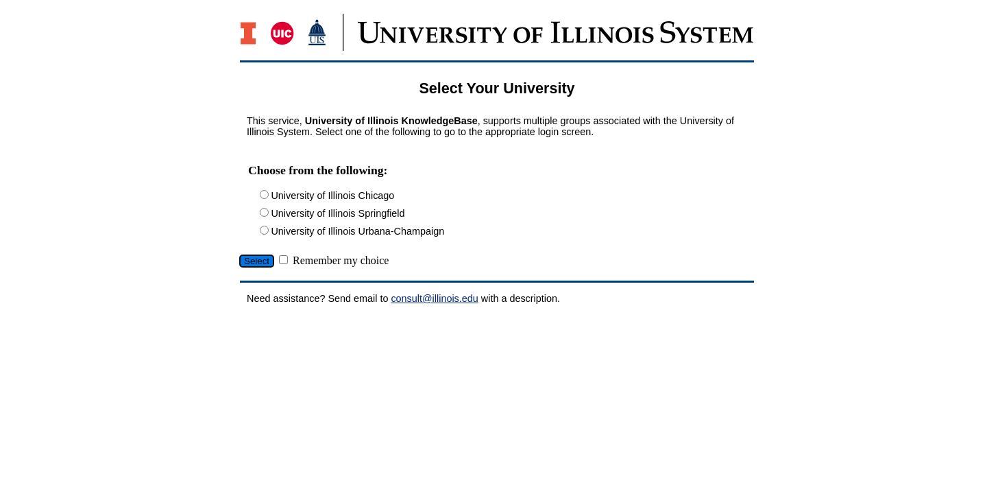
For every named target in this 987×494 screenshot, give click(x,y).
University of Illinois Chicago (332, 195)
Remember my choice (341, 260)
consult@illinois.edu (434, 298)
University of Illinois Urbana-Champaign (357, 231)
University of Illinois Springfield (337, 213)
